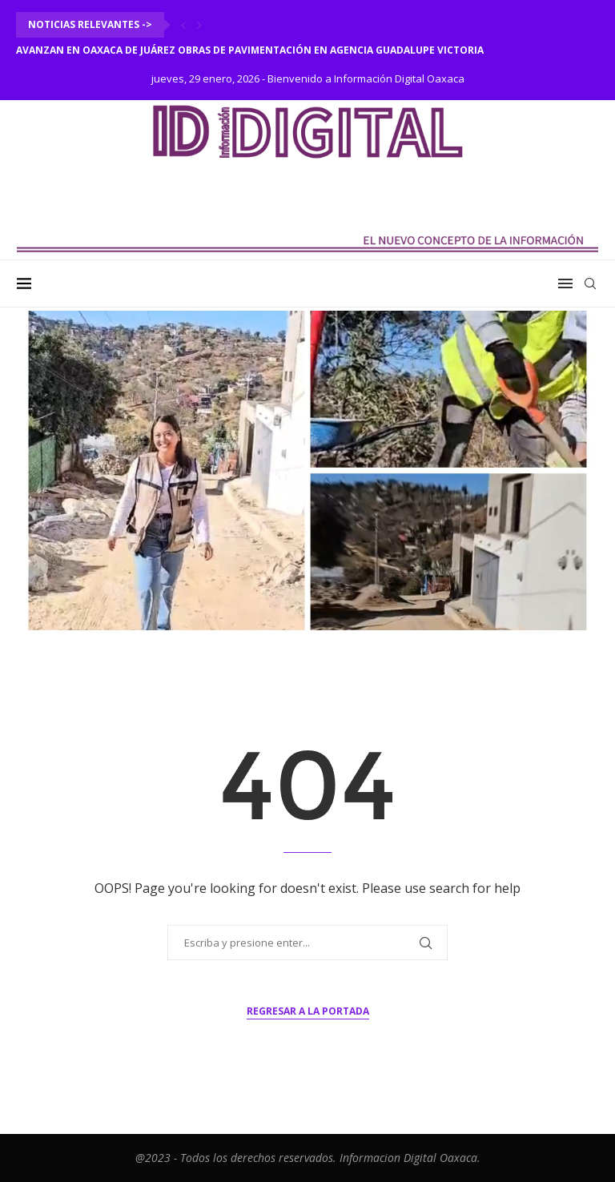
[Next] (199, 25)
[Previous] (183, 25)
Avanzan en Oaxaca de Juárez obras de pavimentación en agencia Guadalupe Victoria (250, 50)
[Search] (590, 283)
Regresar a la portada (308, 1011)
